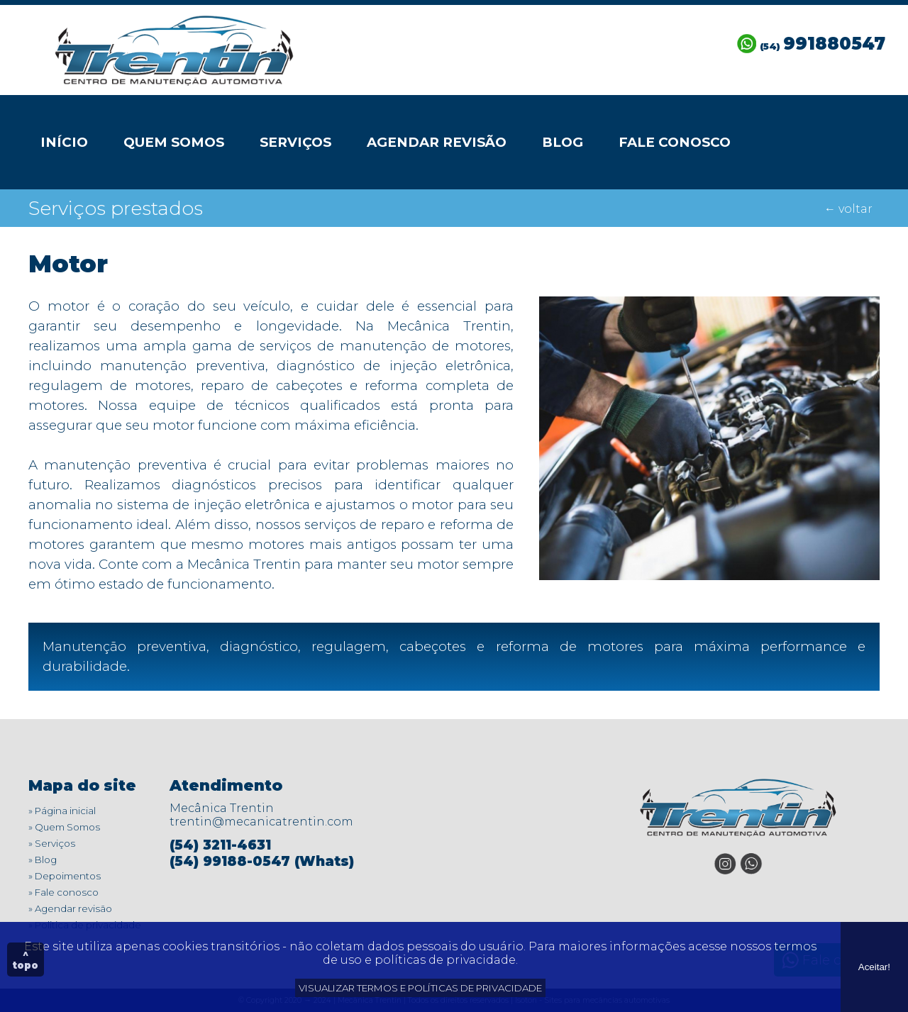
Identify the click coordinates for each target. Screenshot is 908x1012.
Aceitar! (874, 967)
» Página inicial (62, 810)
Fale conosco (675, 142)
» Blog (42, 859)
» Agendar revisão (70, 908)
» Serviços (51, 843)
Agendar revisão (436, 142)
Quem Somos (173, 142)
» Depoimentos (64, 876)
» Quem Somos (64, 827)
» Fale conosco (63, 892)
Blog (562, 142)
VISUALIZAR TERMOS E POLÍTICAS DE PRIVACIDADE (420, 988)
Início (64, 142)
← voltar (848, 209)
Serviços (295, 142)
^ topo (25, 959)
